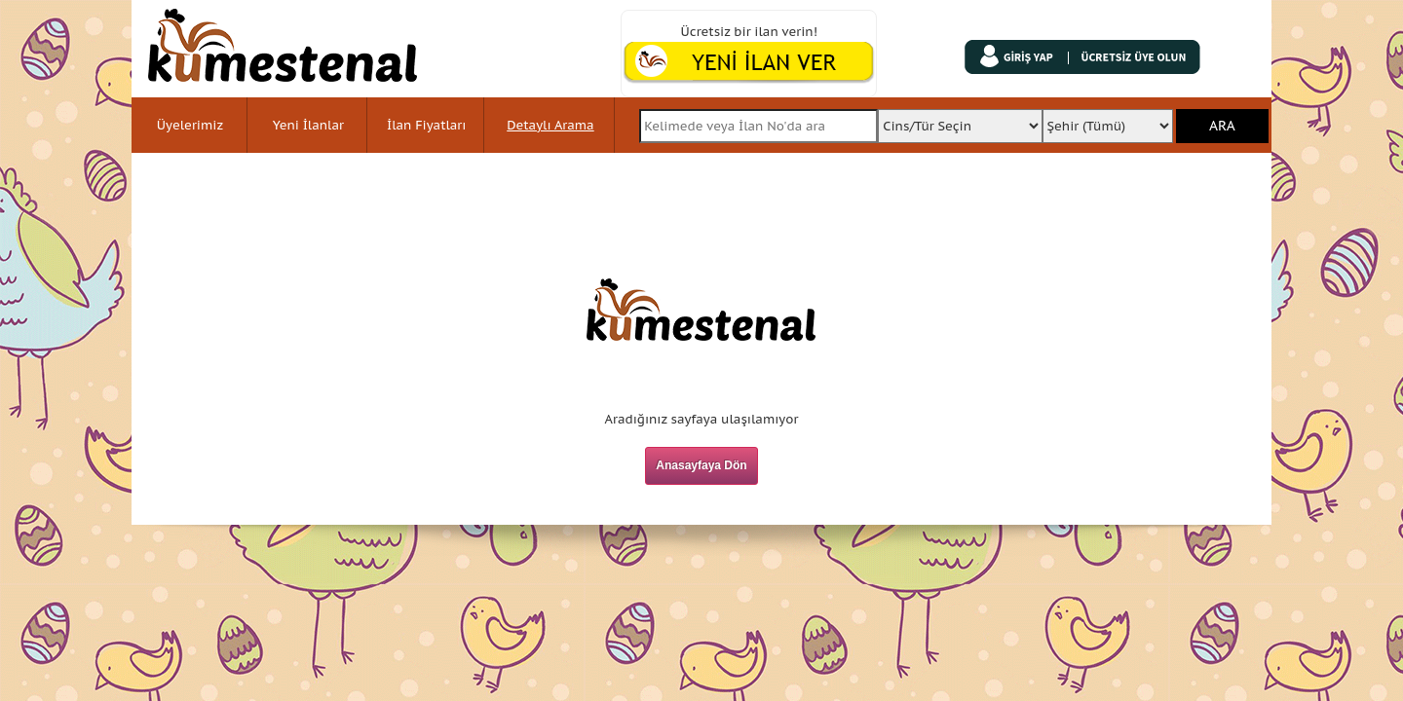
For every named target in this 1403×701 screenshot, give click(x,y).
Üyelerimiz (190, 125)
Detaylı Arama (550, 125)
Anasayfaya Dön (701, 465)
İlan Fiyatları (426, 125)
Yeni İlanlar (308, 125)
